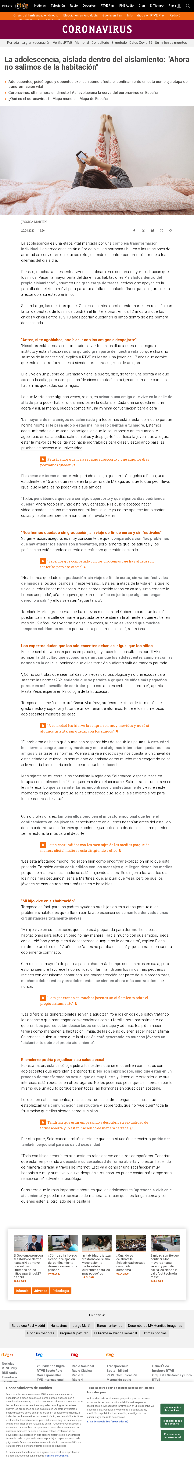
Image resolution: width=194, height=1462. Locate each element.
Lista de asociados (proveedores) (107, 1421)
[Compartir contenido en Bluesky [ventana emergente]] (152, 229)
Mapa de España (94, 98)
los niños (29, 277)
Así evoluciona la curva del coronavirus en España (115, 92)
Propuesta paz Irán (74, 1333)
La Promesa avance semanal (115, 1333)
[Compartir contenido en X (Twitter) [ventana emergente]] (143, 229)
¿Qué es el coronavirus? (28, 98)
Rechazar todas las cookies (172, 1422)
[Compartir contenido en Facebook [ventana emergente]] (134, 229)
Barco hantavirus (109, 1326)
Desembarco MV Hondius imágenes (155, 1326)
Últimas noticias (155, 1333)
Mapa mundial (64, 98)
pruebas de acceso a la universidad (51, 448)
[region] (97, 1422)
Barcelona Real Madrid (28, 1326)
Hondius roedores (40, 1333)
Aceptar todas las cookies (172, 1409)
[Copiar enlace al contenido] (170, 229)
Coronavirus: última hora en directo (38, 92)
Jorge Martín (82, 1326)
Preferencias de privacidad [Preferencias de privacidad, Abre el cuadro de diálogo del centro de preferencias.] (172, 1436)
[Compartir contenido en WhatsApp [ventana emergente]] (161, 229)
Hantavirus (59, 1326)
